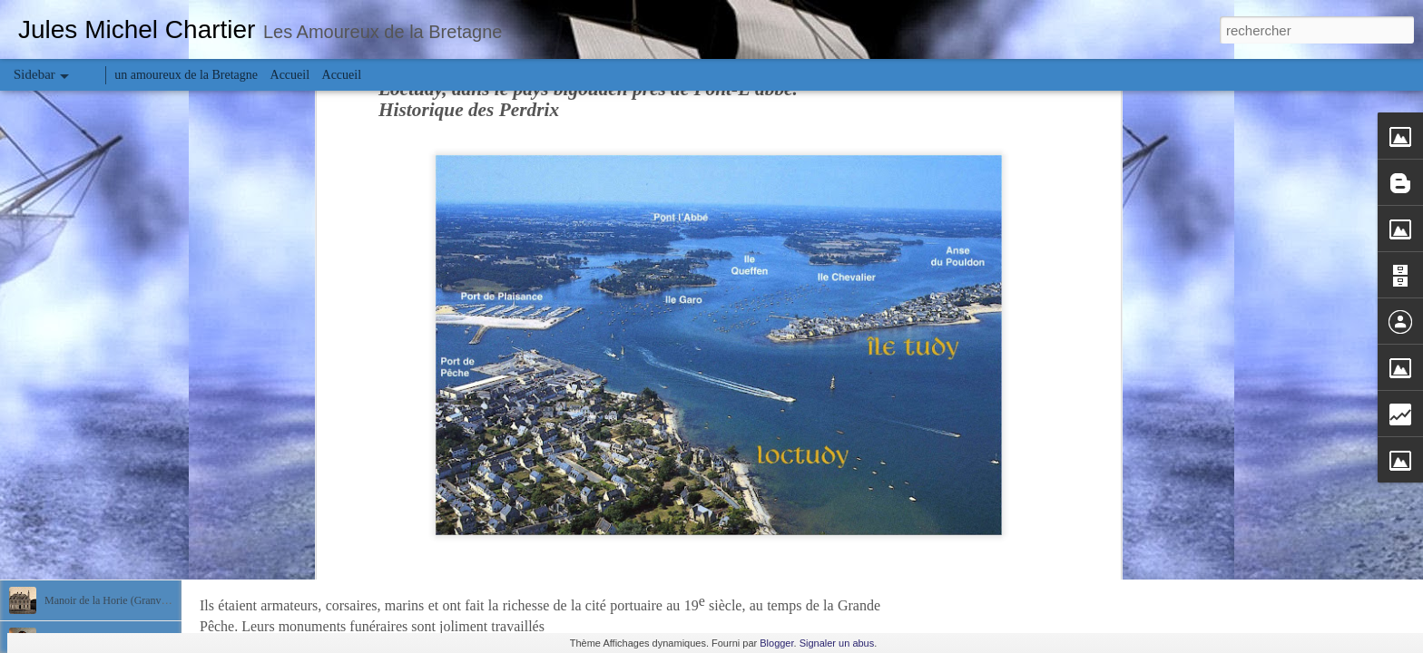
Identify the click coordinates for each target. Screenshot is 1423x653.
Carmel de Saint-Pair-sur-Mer (109, 478)
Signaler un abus (837, 643)
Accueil (290, 75)
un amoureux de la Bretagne (186, 75)
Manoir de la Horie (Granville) (111, 600)
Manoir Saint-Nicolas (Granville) (117, 559)
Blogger (776, 643)
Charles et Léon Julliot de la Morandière (132, 518)
